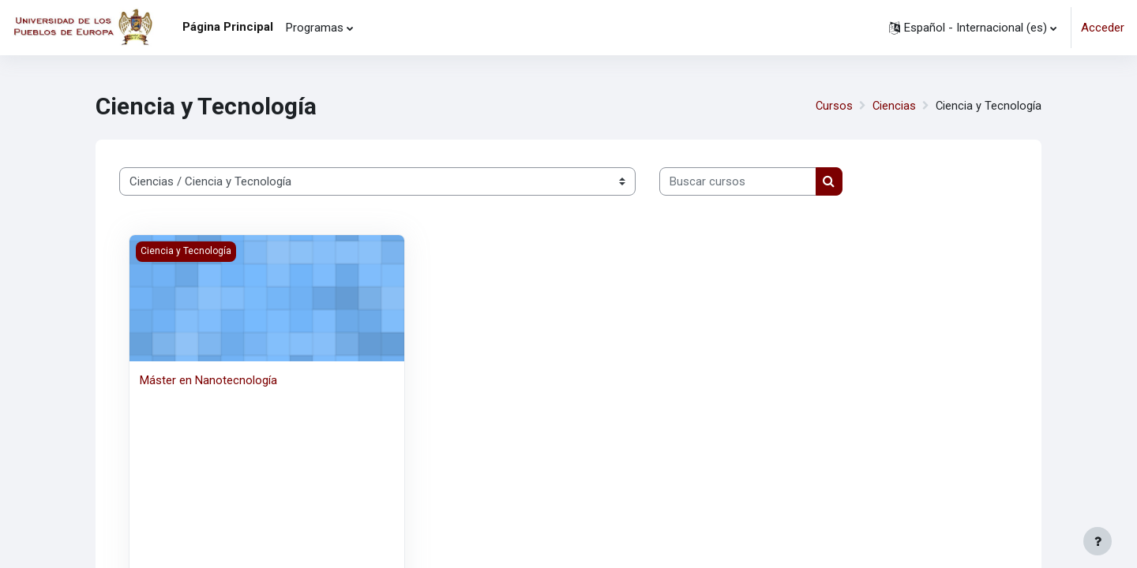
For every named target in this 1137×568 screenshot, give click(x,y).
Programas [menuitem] (314, 28)
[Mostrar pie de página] (1097, 541)
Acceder (1102, 28)
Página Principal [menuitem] (227, 27)
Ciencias (893, 106)
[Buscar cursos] (737, 181)
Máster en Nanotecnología (208, 380)
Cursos (832, 106)
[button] (973, 27)
